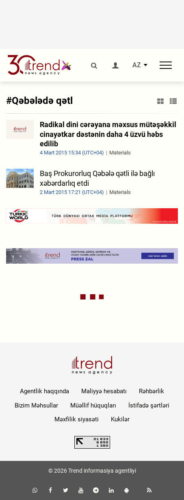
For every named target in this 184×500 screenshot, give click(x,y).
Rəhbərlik (151, 391)
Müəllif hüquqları (93, 405)
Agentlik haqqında (44, 391)
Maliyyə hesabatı (104, 391)
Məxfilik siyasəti (76, 419)
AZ (136, 65)
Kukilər (120, 419)
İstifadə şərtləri (148, 405)
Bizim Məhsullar (36, 405)
